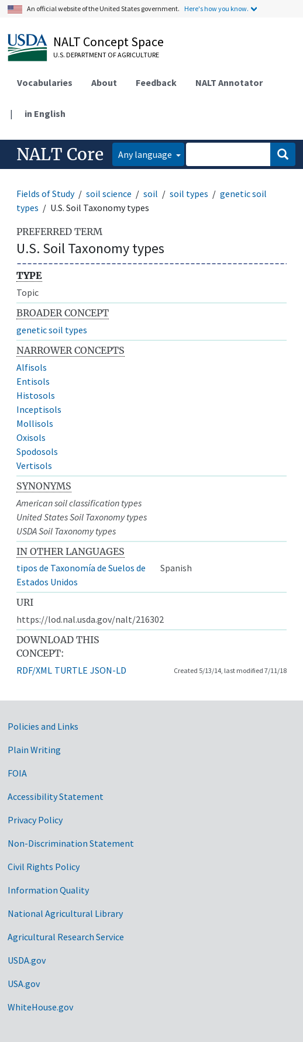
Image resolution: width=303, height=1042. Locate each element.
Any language (146, 154)
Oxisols (31, 437)
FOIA (17, 773)
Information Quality (48, 890)
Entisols (33, 381)
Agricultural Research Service (66, 937)
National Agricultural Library (65, 913)
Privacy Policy (35, 820)
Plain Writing (34, 749)
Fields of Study (45, 193)
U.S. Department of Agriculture (106, 54)
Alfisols (31, 367)
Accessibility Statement (56, 796)
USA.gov (24, 983)
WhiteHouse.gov (40, 1007)
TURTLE (71, 670)
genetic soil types (51, 330)
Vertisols (34, 465)
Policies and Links (43, 726)
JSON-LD (108, 670)
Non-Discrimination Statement (71, 843)
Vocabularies (45, 82)
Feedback (156, 82)
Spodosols (37, 451)
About (104, 82)
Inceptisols (38, 409)
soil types (189, 193)
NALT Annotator (229, 82)
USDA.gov (27, 960)
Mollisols (34, 423)
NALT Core (60, 154)
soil (150, 193)
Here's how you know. (216, 8)
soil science (109, 193)
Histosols (35, 395)
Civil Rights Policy (44, 866)
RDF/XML (34, 670)
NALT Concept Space (108, 41)
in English (45, 113)
